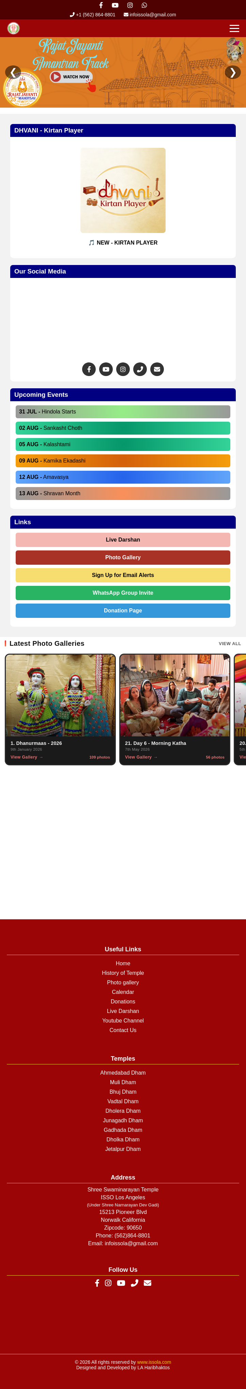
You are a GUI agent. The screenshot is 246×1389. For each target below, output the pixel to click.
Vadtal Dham (122, 1101)
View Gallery (24, 757)
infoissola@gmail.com (150, 14)
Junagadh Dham (123, 1120)
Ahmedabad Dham (122, 1073)
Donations (123, 1001)
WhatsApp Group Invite (123, 593)
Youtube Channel (123, 1021)
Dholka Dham (123, 1139)
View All (230, 643)
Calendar (123, 992)
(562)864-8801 (132, 1235)
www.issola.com (154, 1362)
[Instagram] (108, 1283)
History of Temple (123, 973)
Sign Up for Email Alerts (123, 575)
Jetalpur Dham (123, 1149)
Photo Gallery (123, 557)
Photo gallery (123, 982)
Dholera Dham (122, 1111)
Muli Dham (123, 1082)
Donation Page (123, 610)
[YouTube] (121, 1283)
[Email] (147, 1283)
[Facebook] (97, 1283)
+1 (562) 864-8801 (92, 14)
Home (123, 963)
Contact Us (122, 1030)
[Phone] (134, 1283)
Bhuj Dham (122, 1092)
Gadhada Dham (123, 1130)
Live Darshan (123, 540)
